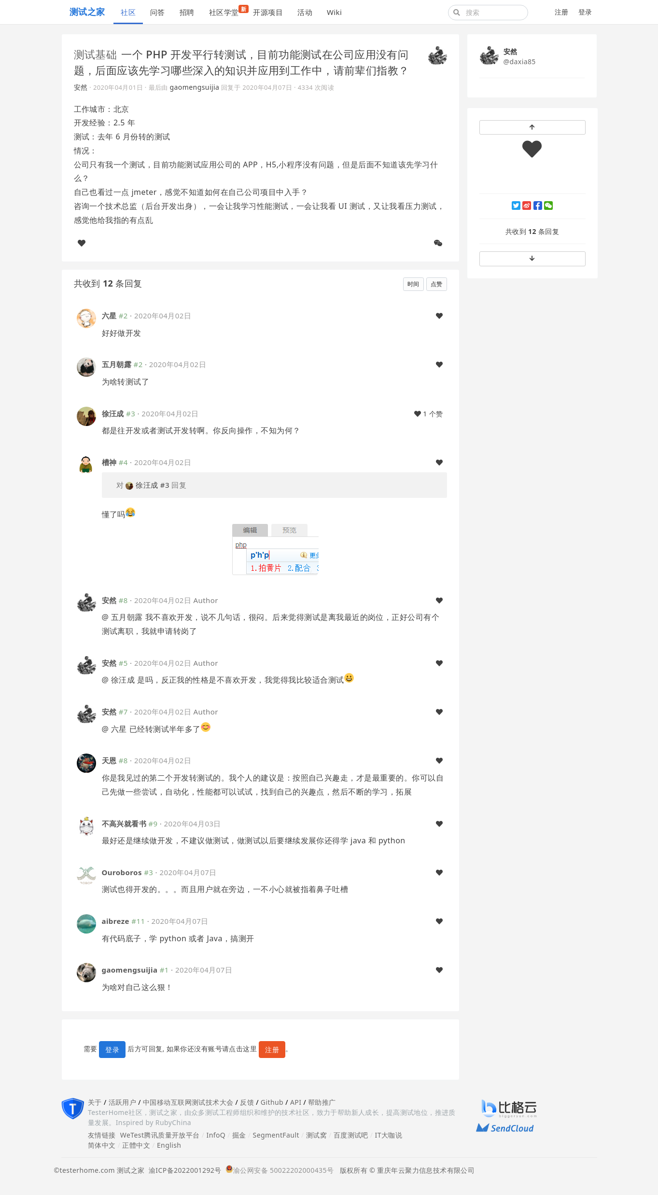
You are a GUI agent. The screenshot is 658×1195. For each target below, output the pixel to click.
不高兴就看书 (124, 823)
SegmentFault (276, 1135)
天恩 (109, 760)
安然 (81, 87)
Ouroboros (122, 872)
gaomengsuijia (195, 87)
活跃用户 (123, 1102)
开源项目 (268, 12)
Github (272, 1102)
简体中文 (102, 1145)
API (295, 1102)
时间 (413, 284)
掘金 (239, 1135)
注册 (562, 11)
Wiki (334, 12)
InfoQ (215, 1135)
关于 (95, 1102)
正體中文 (136, 1145)
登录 (585, 11)
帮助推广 (322, 1102)
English (169, 1145)
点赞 (437, 284)
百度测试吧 (351, 1135)
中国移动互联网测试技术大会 (188, 1102)
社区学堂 (227, 11)
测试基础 (95, 54)
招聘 (187, 12)
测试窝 (316, 1135)
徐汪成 (113, 413)
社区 (128, 12)
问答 (157, 12)
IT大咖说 (389, 1135)
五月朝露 (117, 364)
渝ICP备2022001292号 (183, 1170)
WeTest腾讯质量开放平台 (160, 1135)
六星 (109, 315)
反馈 (247, 1102)
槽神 (109, 462)
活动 (304, 12)
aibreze (115, 921)
